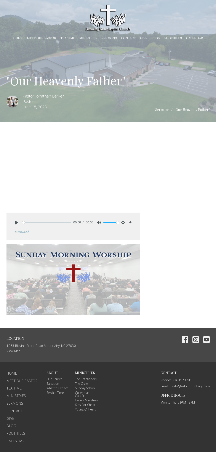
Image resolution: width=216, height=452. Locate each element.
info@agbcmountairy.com (191, 386)
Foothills (173, 38)
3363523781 (182, 380)
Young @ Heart (85, 409)
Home (18, 38)
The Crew (81, 383)
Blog (156, 38)
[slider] (46, 223)
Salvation (52, 383)
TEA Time (68, 38)
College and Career (83, 394)
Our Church (54, 379)
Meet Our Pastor (41, 38)
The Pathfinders (86, 379)
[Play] (16, 222)
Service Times (55, 393)
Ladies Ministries (86, 400)
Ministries (88, 38)
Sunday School (85, 388)
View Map (13, 351)
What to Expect (57, 388)
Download (21, 232)
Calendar (194, 38)
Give (143, 38)
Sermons (109, 38)
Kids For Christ (85, 405)
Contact (128, 38)
